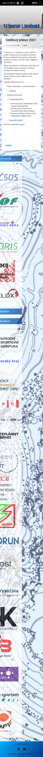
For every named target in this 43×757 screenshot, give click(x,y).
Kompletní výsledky (16, 116)
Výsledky (12, 87)
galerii (22, 120)
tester (25, 41)
